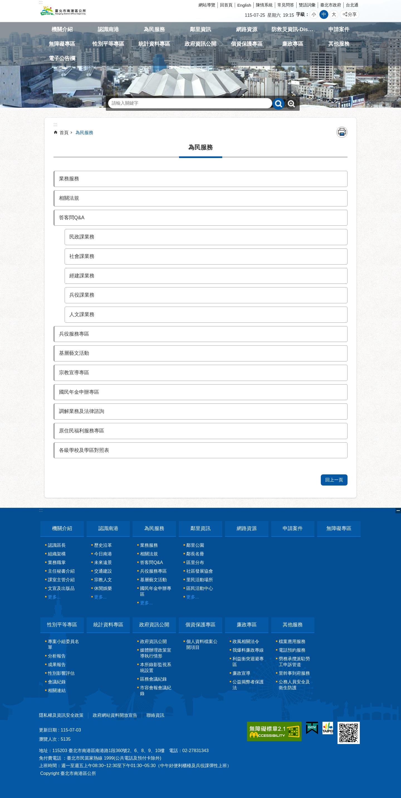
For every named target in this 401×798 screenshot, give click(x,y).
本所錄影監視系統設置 (155, 667)
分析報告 (57, 656)
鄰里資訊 (200, 29)
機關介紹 (62, 29)
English (244, 5)
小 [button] (314, 14)
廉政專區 (292, 44)
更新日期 (48, 730)
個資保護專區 (247, 44)
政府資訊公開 (200, 44)
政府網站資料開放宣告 (115, 715)
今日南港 (103, 553)
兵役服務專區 (74, 334)
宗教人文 (103, 579)
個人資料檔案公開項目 (201, 644)
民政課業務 (81, 237)
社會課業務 (81, 256)
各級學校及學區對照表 (84, 450)
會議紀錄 (57, 681)
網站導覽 (207, 5)
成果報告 (57, 664)
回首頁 (226, 5)
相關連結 (57, 690)
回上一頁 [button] (334, 479)
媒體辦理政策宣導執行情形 (155, 653)
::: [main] (55, 124)
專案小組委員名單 (63, 644)
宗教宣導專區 (74, 372)
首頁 (64, 132)
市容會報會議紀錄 (155, 690)
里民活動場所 (199, 579)
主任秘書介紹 (61, 571)
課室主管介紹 (61, 579)
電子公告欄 (62, 58)
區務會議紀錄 (153, 679)
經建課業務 (81, 276)
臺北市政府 (330, 5)
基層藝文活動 (74, 353)
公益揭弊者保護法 (248, 684)
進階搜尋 (291, 104)
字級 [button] (300, 14)
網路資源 (246, 29)
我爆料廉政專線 (248, 650)
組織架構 (57, 553)
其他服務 (338, 44)
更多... (54, 597)
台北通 (352, 5)
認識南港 (108, 29)
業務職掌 (57, 562)
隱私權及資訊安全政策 (61, 715)
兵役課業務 (81, 295)
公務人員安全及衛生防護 (294, 684)
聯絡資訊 (155, 715)
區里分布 (195, 562)
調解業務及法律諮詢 (81, 411)
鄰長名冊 (195, 553)
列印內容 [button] (342, 132)
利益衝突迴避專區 (248, 661)
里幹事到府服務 (294, 673)
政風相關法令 (246, 641)
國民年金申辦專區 (79, 392)
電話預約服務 (292, 650)
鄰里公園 (195, 545)
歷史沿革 (103, 545)
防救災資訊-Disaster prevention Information (293, 29)
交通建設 (103, 571)
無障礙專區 (62, 44)
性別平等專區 (108, 44)
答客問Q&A (71, 217)
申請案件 (338, 29)
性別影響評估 (61, 673)
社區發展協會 (199, 571)
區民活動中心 (199, 588)
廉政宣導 (241, 673)
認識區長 (57, 545)
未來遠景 (103, 562)
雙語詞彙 (307, 5)
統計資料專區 (154, 44)
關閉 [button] (398, 510)
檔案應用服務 (292, 641)
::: (41, 510)
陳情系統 (264, 5)
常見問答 (285, 5)
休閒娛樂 (103, 588)
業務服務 (69, 178)
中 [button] (324, 14)
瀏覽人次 (48, 739)
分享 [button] (352, 14)
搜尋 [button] (278, 104)
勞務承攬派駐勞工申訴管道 (294, 661)
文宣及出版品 (61, 588)
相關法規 (69, 198)
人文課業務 (81, 314)
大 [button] (334, 14)
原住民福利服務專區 (81, 431)
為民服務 (154, 29)
